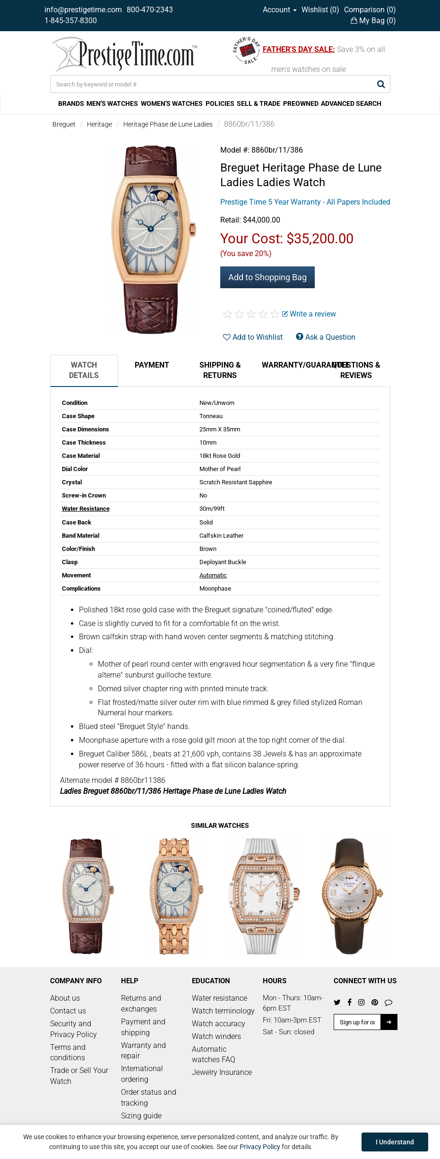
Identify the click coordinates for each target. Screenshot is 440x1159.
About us (65, 998)
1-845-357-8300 (70, 20)
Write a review (309, 313)
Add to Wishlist (253, 337)
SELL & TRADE (258, 103)
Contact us (68, 1010)
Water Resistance (86, 508)
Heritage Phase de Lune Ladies (168, 124)
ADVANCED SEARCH (351, 103)
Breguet (64, 124)
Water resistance (219, 998)
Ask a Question (325, 337)
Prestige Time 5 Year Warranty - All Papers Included (305, 201)
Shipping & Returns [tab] (220, 370)
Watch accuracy (218, 1023)
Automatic (213, 575)
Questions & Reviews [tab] (356, 370)
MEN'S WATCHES (112, 103)
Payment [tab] (152, 365)
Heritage (99, 124)
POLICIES (220, 103)
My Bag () (373, 20)
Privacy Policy (260, 1146)
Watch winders (216, 1036)
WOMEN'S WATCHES (172, 103)
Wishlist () (320, 9)
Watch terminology (223, 1010)
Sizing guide (141, 1115)
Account (280, 9)
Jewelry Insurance (222, 1072)
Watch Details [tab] (84, 370)
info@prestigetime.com (83, 9)
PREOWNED (301, 103)
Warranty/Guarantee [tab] (292, 365)
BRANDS (71, 103)
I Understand (395, 1142)
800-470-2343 (150, 9)
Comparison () (370, 9)
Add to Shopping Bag (267, 277)
